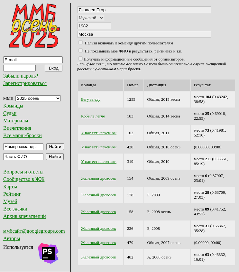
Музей (10, 201)
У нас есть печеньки (98, 133)
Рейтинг (12, 194)
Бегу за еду (90, 99)
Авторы (11, 238)
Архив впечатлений (24, 216)
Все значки (15, 208)
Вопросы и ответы (23, 171)
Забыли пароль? (20, 76)
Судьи (9, 113)
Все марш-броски (22, 135)
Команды (13, 105)
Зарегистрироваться (25, 83)
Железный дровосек (98, 178)
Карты (10, 186)
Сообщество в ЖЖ (23, 179)
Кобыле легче (93, 116)
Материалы (15, 120)
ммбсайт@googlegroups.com (34, 231)
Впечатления (17, 128)
